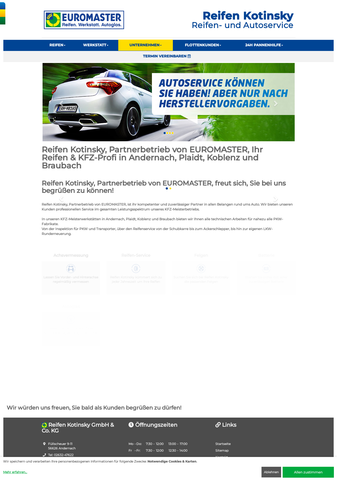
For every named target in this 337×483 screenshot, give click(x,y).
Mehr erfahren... (15, 472)
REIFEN (57, 45)
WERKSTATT (95, 45)
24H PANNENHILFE (264, 45)
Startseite (223, 444)
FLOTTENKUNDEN (203, 45)
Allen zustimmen (308, 472)
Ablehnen (271, 472)
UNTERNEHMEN (145, 45)
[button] (61, 102)
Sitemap (222, 451)
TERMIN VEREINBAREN (167, 56)
